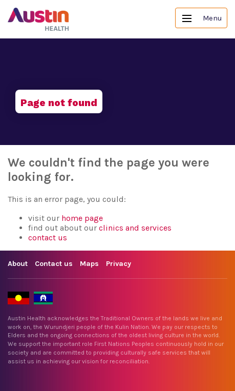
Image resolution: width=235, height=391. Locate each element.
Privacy (118, 263)
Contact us (54, 263)
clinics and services (135, 228)
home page (82, 218)
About (18, 263)
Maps (89, 263)
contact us (47, 237)
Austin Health (38, 19)
